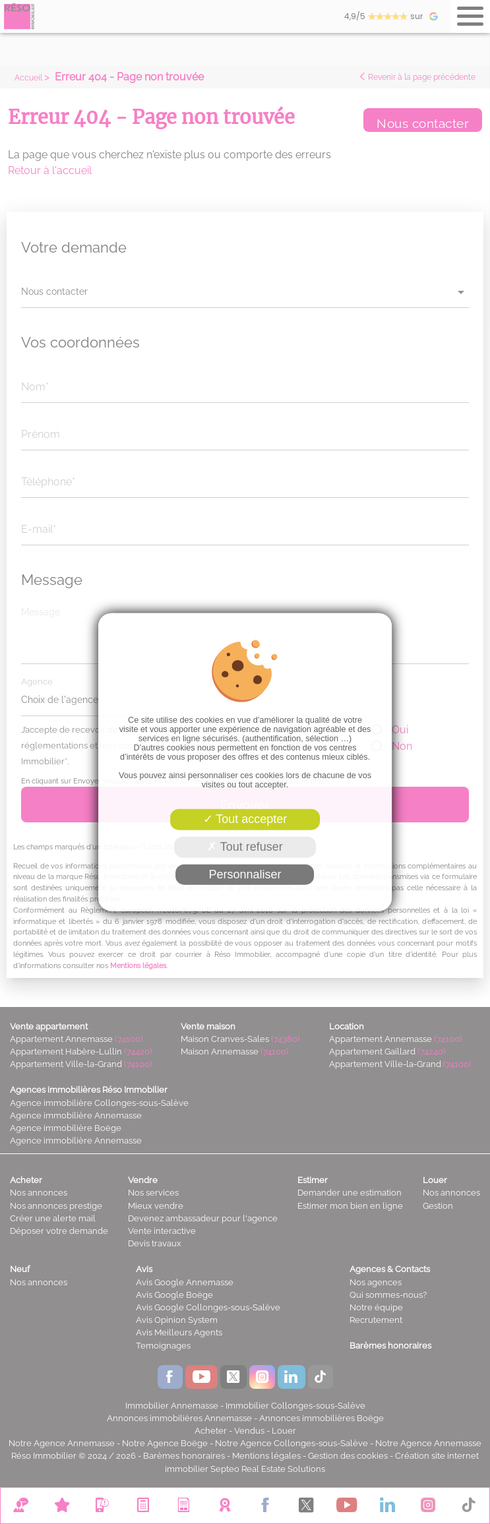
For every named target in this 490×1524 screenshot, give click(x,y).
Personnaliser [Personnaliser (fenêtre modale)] (244, 873)
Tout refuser (245, 846)
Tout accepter (245, 819)
